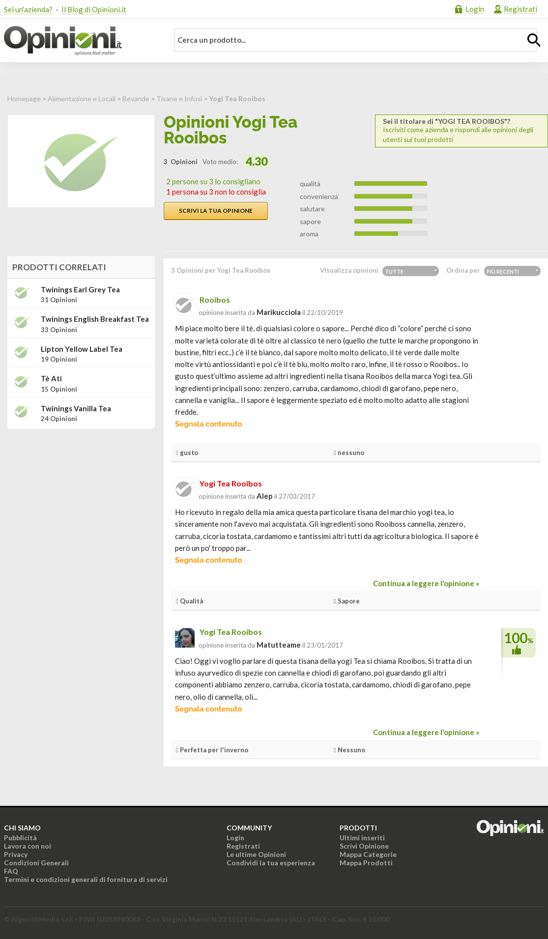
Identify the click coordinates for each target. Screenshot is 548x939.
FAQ (11, 871)
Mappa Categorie (368, 854)
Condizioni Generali (36, 862)
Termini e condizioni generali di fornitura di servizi (86, 879)
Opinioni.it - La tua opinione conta (80, 41)
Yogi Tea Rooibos (231, 483)
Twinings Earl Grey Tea (80, 289)
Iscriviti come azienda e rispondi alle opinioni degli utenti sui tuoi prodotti (461, 130)
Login (474, 8)
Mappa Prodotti (366, 862)
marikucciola (279, 312)
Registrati (520, 8)
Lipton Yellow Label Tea (81, 349)
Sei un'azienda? (28, 9)
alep (265, 495)
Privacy (16, 854)
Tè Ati (51, 378)
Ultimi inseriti (362, 837)
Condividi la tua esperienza (271, 862)
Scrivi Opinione (364, 846)
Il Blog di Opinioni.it (93, 9)
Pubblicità (20, 837)
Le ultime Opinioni (256, 854)
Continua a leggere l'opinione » (426, 583)
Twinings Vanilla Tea (76, 408)
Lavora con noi (27, 846)
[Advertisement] (81, 498)
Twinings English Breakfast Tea (95, 319)
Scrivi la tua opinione (216, 210)
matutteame (279, 644)
